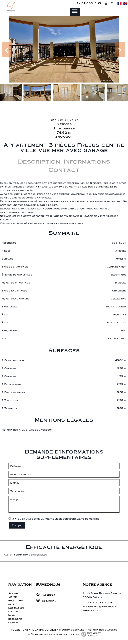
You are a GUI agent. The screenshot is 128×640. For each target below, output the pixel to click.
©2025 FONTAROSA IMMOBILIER (33, 629)
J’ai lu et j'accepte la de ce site (55, 518)
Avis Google (86, 3)
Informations (87, 161)
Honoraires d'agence (102, 629)
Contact (64, 169)
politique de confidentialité (64, 518)
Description (39, 161)
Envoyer (17, 525)
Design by (90, 634)
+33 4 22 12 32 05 (99, 602)
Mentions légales (71, 629)
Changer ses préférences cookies (55, 634)
